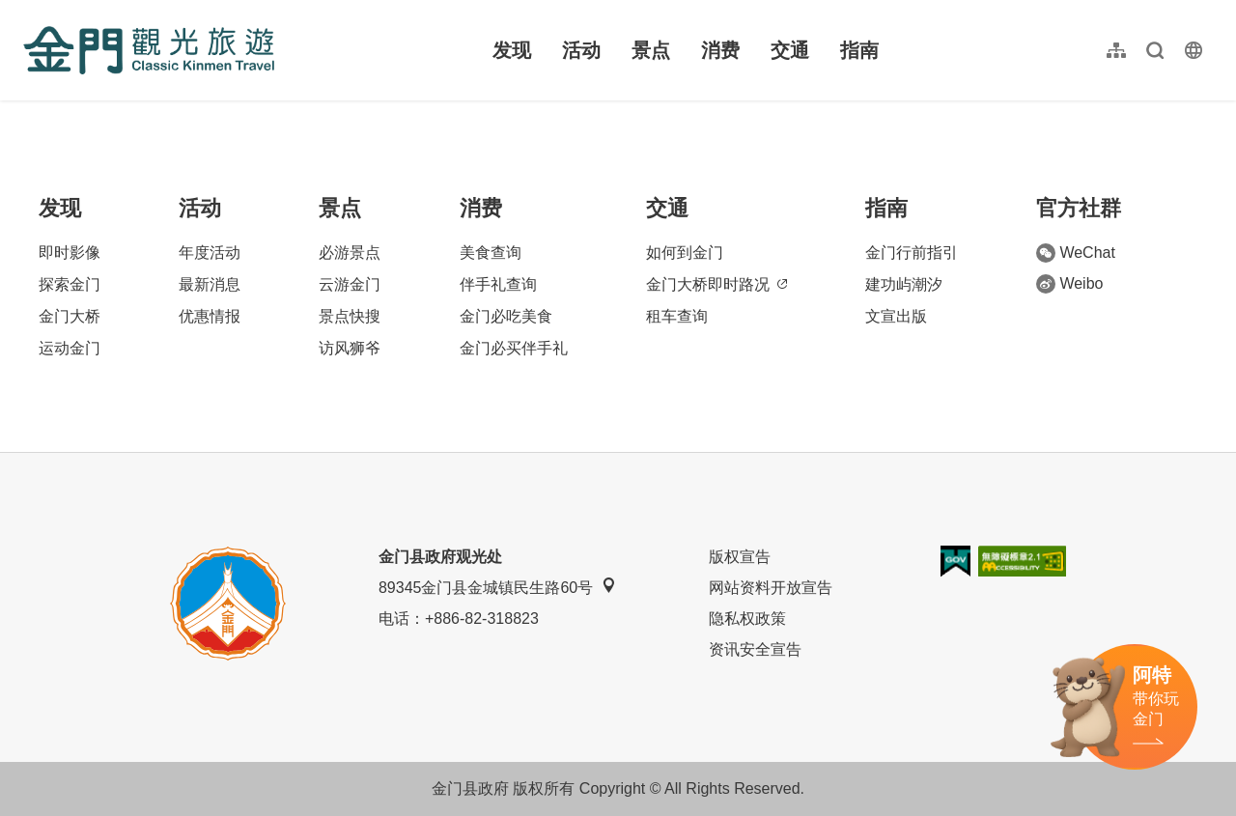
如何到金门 (684, 252)
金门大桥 (69, 316)
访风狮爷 (349, 348)
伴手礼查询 (498, 284)
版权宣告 (740, 557)
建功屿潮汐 (903, 284)
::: (29, 11)
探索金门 (69, 284)
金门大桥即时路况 (716, 284)
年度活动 (209, 252)
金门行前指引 (911, 252)
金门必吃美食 (506, 316)
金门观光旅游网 (148, 50)
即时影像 (69, 252)
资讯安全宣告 (755, 649)
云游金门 (349, 284)
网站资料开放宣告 (770, 587)
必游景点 (349, 252)
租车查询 (677, 316)
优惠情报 (209, 316)
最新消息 (209, 284)
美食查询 (490, 252)
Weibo (1069, 284)
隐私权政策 (747, 618)
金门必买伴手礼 (514, 348)
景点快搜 (349, 316)
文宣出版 (896, 316)
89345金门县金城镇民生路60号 (497, 586)
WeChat (1075, 253)
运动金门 (69, 348)
